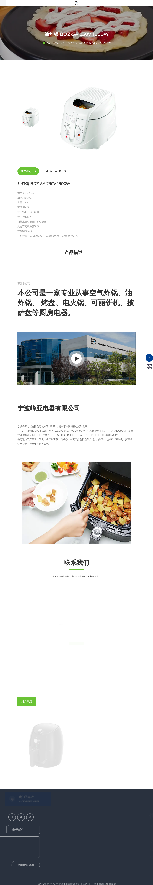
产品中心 (59, 43)
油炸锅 (71, 43)
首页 (49, 43)
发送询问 (28, 171)
